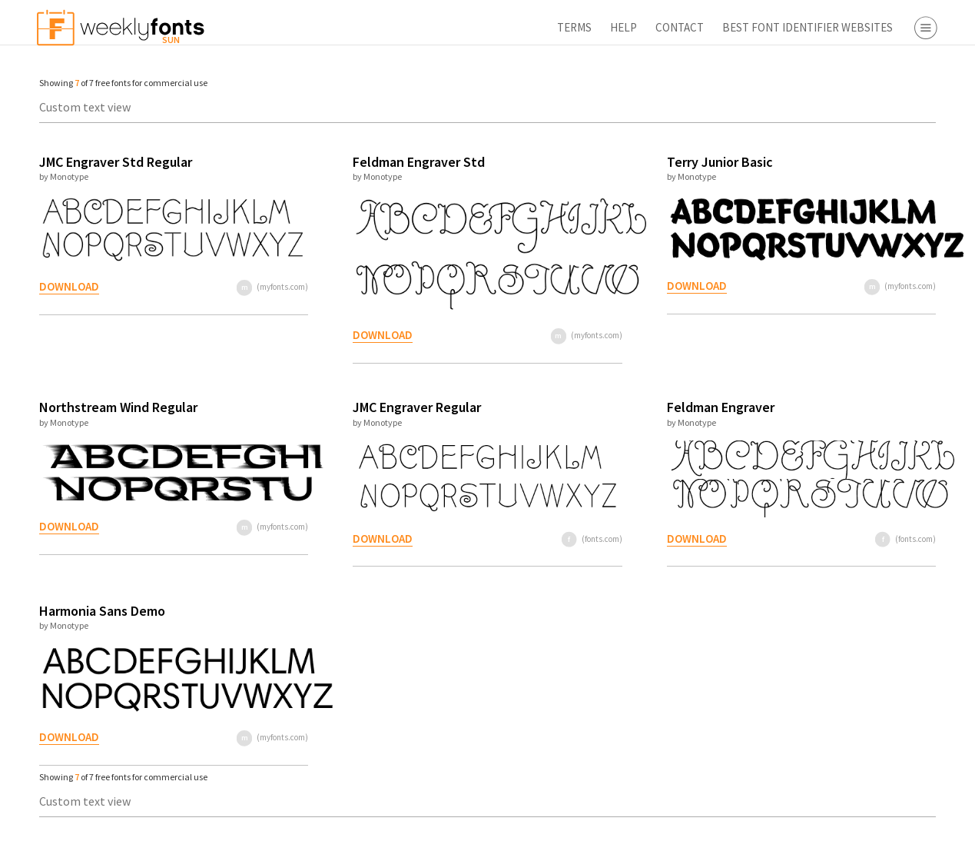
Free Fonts (837, 459)
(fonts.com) (481, 539)
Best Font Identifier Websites (626, 27)
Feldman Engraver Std (350, 162)
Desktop (859, 256)
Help (442, 27)
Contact (498, 27)
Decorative (865, 176)
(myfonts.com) (222, 286)
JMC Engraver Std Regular (108, 162)
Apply (829, 831)
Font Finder (839, 481)
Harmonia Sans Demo (95, 611)
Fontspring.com (879, 402)
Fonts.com (865, 357)
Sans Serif (862, 132)
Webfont (860, 278)
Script (852, 154)
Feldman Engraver (591, 407)
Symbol (857, 198)
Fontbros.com (874, 379)
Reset (916, 831)
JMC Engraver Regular (348, 407)
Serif (849, 110)
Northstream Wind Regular (111, 407)
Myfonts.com (871, 335)
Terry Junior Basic (591, 162)
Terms (393, 27)
